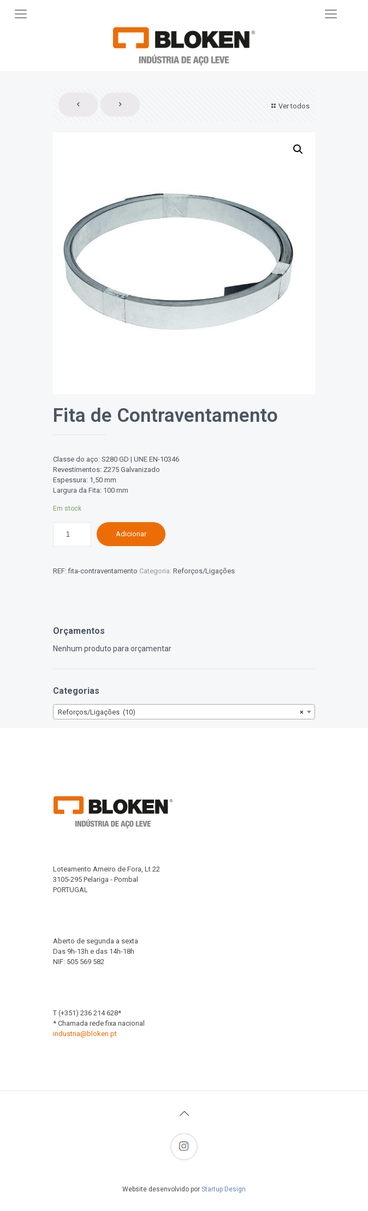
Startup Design (223, 1189)
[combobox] (184, 711)
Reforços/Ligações (204, 571)
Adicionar (131, 534)
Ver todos (289, 106)
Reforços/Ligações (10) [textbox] (181, 712)
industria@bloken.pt (85, 1034)
